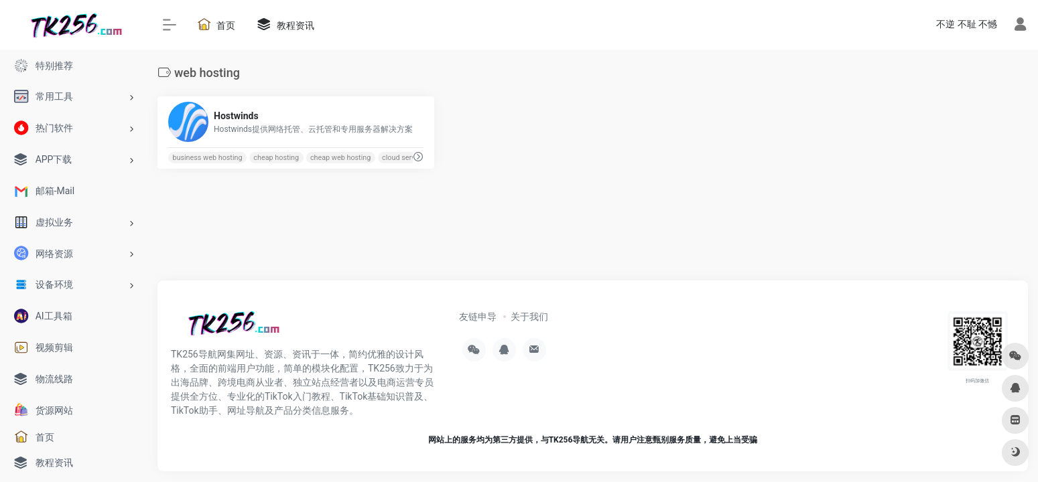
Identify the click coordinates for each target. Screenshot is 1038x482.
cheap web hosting (340, 157)
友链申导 (478, 316)
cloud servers (403, 157)
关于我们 (529, 316)
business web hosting (207, 157)
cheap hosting (276, 157)
